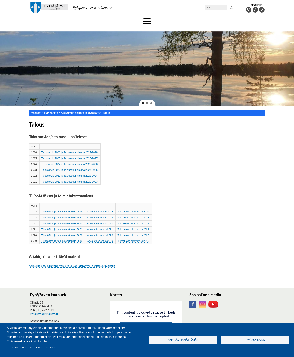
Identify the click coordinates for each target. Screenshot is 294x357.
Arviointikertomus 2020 (100, 228)
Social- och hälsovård (133, 20)
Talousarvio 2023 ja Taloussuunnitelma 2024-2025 (69, 163)
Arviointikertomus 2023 (100, 211)
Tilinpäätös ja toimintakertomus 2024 (61, 205)
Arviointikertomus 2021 (100, 223)
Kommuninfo (238, 20)
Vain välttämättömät (183, 339)
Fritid (109, 20)
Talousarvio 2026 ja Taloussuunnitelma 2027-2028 (69, 146)
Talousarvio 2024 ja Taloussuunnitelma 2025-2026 (69, 157)
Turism (158, 20)
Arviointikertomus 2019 (100, 234)
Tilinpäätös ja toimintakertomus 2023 (61, 211)
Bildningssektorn (88, 20)
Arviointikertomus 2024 (100, 205)
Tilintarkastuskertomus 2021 (133, 223)
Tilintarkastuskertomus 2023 (133, 211)
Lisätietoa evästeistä (22, 347)
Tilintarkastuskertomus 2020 (133, 228)
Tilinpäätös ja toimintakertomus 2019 (61, 234)
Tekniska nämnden (59, 20)
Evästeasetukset (47, 347)
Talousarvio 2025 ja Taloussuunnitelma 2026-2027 (69, 152)
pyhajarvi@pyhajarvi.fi (44, 307)
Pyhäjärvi (35, 106)
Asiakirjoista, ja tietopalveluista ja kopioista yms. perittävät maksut (72, 259)
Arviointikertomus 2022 (100, 217)
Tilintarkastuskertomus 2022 (133, 217)
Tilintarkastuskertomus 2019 (133, 234)
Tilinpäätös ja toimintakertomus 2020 (61, 228)
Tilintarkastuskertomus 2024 (133, 205)
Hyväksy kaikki (255, 339)
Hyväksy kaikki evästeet (146, 319)
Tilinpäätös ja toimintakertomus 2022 (61, 217)
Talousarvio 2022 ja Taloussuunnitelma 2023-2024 (69, 169)
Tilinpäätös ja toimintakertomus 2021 (61, 223)
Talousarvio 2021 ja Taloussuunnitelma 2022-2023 (69, 175)
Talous (106, 106)
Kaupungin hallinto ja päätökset (80, 106)
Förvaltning (216, 20)
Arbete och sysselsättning (185, 20)
